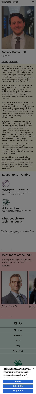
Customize (18, 381)
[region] (18, 380)
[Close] (33, 368)
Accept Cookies (18, 391)
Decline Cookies (18, 386)
